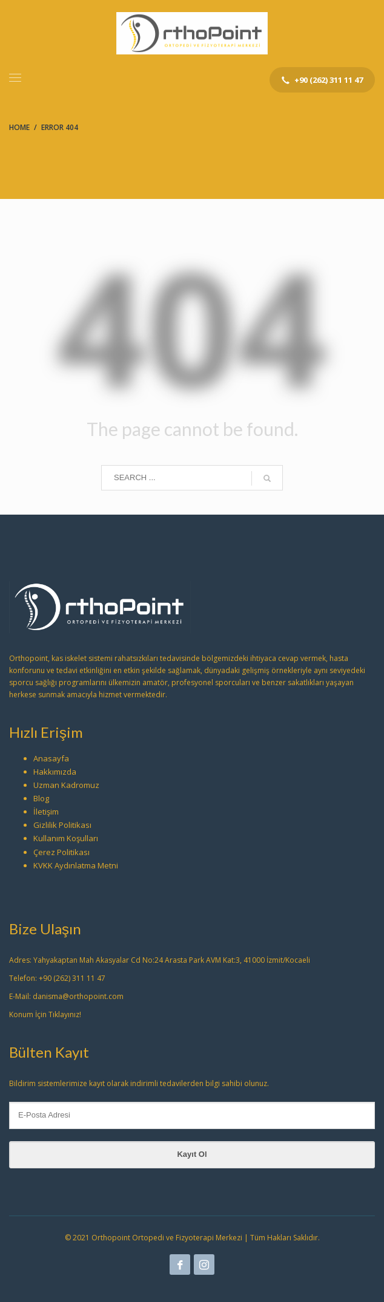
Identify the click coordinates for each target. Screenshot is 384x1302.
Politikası (75, 824)
